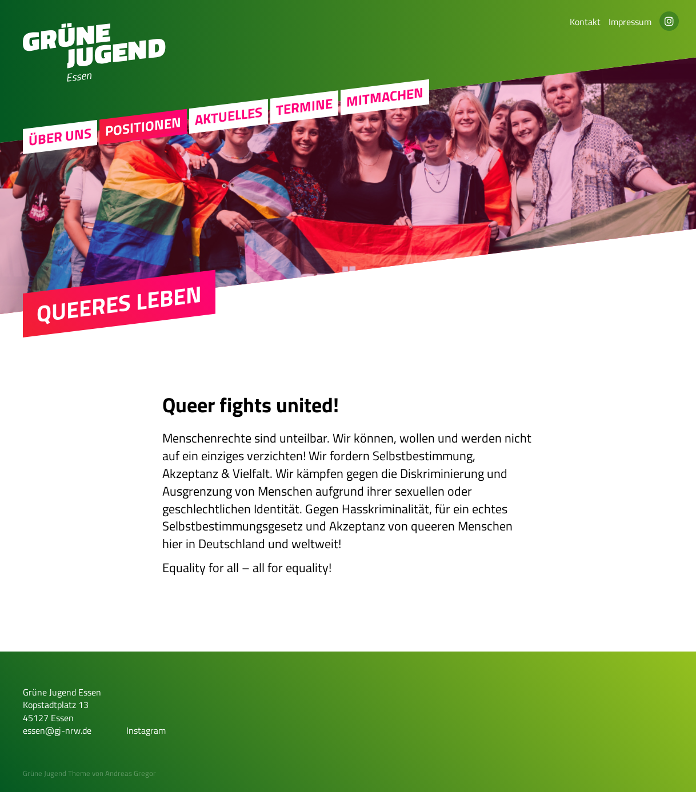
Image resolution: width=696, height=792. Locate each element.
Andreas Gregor (130, 773)
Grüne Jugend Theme (56, 773)
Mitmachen (384, 97)
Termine (304, 106)
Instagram (146, 730)
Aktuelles (228, 116)
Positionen (143, 126)
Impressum (630, 21)
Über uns (60, 137)
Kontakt (585, 21)
